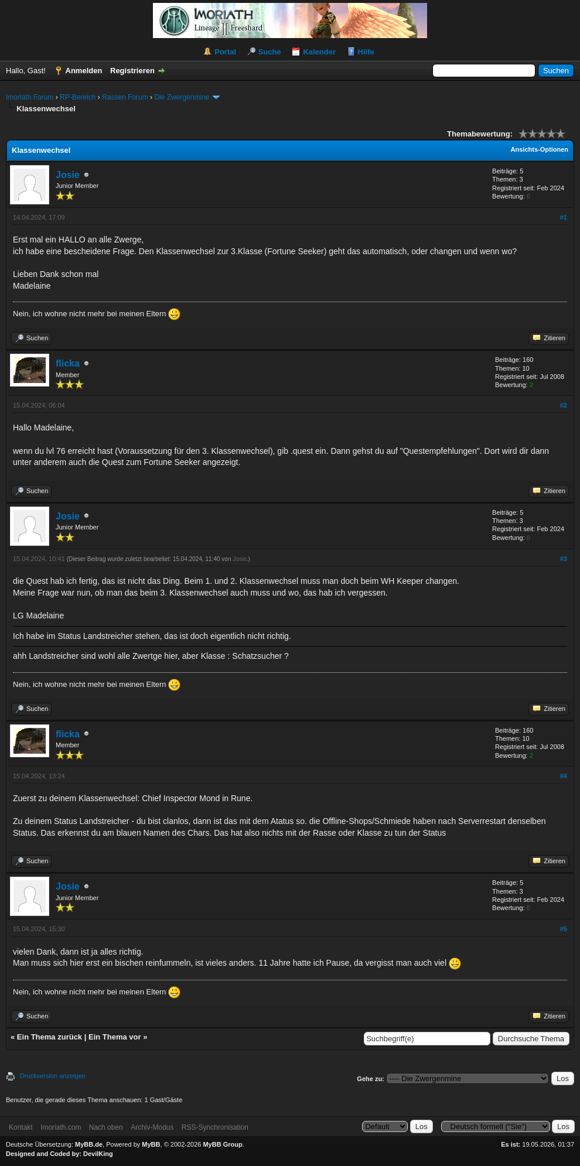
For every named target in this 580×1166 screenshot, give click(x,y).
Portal (225, 51)
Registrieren (132, 70)
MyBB (151, 1144)
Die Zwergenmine (181, 97)
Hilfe (366, 51)
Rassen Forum (125, 97)
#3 (563, 558)
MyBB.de (89, 1144)
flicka (68, 363)
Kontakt (21, 1127)
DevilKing (98, 1153)
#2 (563, 405)
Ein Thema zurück (49, 1036)
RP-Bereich (77, 97)
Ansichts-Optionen (539, 149)
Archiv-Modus (152, 1127)
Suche (269, 51)
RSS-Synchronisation (215, 1127)
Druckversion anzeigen (53, 1075)
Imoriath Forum (29, 97)
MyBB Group (222, 1144)
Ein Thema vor (114, 1036)
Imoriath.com (60, 1127)
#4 (563, 775)
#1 (563, 217)
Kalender (319, 51)
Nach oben (106, 1127)
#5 (563, 928)
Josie (68, 175)
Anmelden (84, 70)
